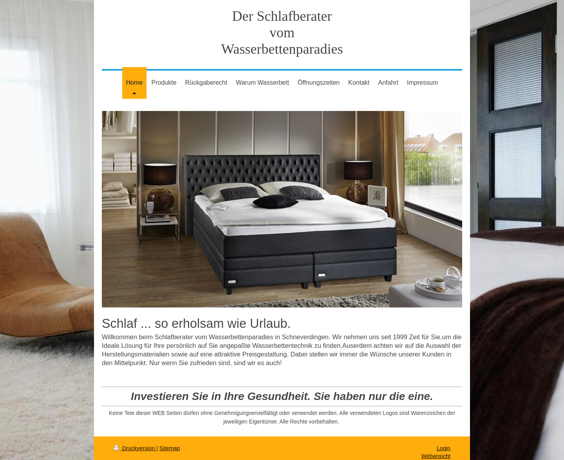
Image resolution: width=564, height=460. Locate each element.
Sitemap (169, 448)
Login (443, 448)
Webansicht (435, 456)
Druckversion (135, 448)
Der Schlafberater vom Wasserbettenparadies (282, 32)
